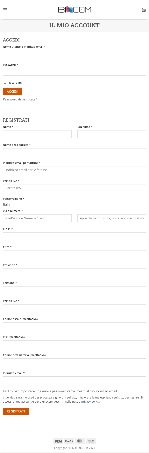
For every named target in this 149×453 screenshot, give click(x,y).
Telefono (10, 283)
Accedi (12, 91)
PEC (14, 337)
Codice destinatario (24, 355)
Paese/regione (13, 199)
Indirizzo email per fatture (21, 163)
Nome (8, 127)
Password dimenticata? (20, 99)
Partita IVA (11, 181)
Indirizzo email (20, 373)
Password (16, 64)
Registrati (16, 411)
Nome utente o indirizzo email (30, 46)
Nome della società (17, 145)
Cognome (84, 127)
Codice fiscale (20, 319)
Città (7, 247)
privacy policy (90, 401)
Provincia (10, 265)
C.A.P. (8, 229)
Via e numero (13, 211)
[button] (5, 9)
